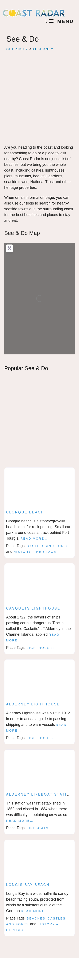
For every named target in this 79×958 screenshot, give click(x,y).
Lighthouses (41, 648)
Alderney (43, 49)
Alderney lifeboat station (39, 794)
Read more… (34, 538)
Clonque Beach (25, 512)
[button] (45, 21)
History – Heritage (34, 551)
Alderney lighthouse (33, 704)
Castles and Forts (48, 546)
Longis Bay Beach (28, 885)
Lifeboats (38, 828)
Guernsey (17, 49)
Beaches (36, 918)
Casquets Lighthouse (33, 608)
